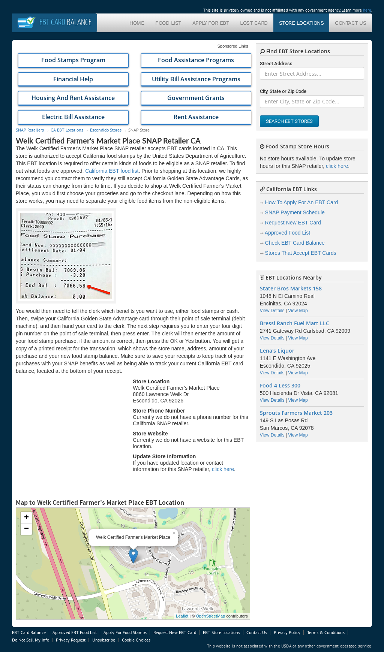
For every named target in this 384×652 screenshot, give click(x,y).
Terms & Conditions (326, 632)
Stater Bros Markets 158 (291, 288)
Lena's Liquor (277, 350)
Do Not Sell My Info (30, 640)
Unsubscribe (103, 640)
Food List (168, 23)
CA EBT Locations (67, 130)
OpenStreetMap (210, 616)
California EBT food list (111, 171)
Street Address (276, 63)
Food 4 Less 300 (280, 385)
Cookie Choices (136, 640)
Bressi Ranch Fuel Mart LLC (294, 323)
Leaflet (182, 616)
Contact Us (350, 23)
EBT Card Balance (29, 632)
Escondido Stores (106, 130)
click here (223, 469)
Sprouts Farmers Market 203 (296, 413)
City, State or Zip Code (283, 91)
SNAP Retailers (30, 130)
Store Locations (301, 23)
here (367, 10)
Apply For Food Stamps (125, 632)
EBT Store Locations (221, 632)
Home (136, 23)
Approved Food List (287, 233)
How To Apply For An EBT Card (301, 202)
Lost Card (254, 23)
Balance (65, 22)
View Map (298, 310)
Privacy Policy (287, 632)
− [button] (26, 529)
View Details (272, 310)
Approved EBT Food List (74, 632)
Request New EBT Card (293, 223)
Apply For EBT (210, 23)
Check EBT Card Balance (295, 243)
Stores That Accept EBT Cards (300, 253)
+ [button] (26, 517)
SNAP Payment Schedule (295, 212)
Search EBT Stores (289, 121)
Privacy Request (71, 640)
